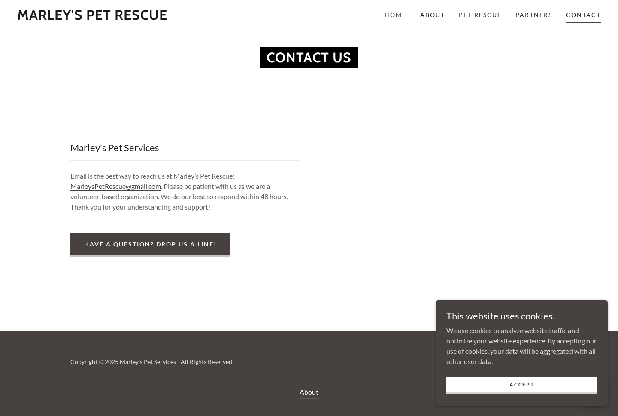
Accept (521, 384)
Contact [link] (583, 14)
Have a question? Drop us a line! (150, 244)
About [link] (432, 14)
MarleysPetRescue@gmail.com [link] (115, 186)
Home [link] (395, 14)
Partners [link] (533, 14)
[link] (92, 17)
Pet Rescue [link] (480, 14)
